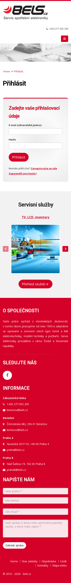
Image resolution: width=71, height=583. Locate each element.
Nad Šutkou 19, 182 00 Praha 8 (26, 464)
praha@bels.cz (15, 450)
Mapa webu (59, 565)
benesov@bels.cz (17, 410)
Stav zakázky (29, 561)
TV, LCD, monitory (35, 217)
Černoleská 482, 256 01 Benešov (27, 424)
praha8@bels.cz (16, 470)
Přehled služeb (35, 284)
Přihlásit (18, 71)
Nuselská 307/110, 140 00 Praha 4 (28, 444)
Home (6, 71)
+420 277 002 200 (58, 28)
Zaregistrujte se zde (44, 168)
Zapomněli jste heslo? (23, 173)
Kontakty (42, 565)
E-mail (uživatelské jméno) (25, 125)
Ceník (63, 561)
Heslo (12, 139)
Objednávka (48, 561)
